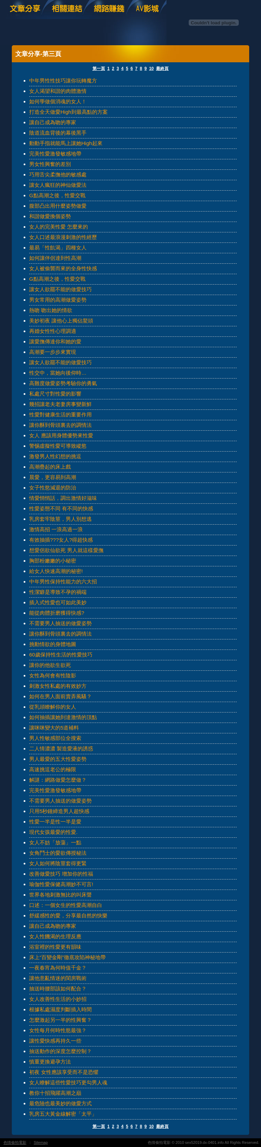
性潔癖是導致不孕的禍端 (58, 592)
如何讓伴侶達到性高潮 (55, 258)
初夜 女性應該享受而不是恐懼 (63, 1072)
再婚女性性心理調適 (52, 331)
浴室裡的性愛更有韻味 (55, 947)
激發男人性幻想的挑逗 (55, 456)
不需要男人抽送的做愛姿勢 (60, 623)
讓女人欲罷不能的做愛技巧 (60, 289)
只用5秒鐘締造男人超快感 (59, 811)
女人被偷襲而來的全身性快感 (63, 268)
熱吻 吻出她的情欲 (50, 310)
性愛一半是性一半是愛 (55, 822)
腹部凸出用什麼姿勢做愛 (58, 206)
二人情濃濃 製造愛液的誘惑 (61, 748)
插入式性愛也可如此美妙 (58, 602)
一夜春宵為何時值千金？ (58, 968)
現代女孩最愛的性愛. (53, 832)
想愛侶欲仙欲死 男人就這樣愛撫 (66, 550)
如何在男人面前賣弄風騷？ (60, 696)
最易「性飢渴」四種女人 (58, 247)
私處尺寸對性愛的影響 (55, 394)
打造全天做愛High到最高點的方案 (68, 112)
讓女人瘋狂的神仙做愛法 (58, 185)
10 (151, 68)
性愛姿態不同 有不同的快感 (61, 508)
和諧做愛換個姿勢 (50, 216)
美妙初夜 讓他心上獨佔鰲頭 (61, 321)
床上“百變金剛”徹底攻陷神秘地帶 (67, 957)
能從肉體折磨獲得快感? (56, 613)
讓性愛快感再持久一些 (55, 1041)
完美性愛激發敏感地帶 (55, 154)
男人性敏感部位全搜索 (55, 738)
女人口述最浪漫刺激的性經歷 (63, 237)
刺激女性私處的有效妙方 (58, 686)
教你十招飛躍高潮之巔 (55, 1093)
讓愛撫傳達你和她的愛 (55, 341)
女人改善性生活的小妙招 (58, 999)
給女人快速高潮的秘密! (56, 571)
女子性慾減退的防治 (52, 488)
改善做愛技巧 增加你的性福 (61, 874)
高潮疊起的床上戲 (50, 467)
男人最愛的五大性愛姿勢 (58, 759)
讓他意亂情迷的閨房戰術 (58, 978)
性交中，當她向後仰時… (58, 373)
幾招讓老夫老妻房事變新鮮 (60, 404)
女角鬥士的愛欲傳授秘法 (58, 853)
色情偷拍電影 (14, 1142)
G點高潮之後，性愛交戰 (57, 195)
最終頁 (162, 68)
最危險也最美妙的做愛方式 (60, 1103)
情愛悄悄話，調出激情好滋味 (63, 498)
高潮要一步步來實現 (52, 352)
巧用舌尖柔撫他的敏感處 (58, 174)
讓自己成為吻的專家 (52, 122)
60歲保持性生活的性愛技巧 (60, 655)
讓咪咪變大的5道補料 (54, 728)
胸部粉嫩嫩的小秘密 (52, 561)
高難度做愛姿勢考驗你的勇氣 (63, 383)
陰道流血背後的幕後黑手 (58, 133)
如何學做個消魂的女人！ (58, 101)
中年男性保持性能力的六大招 (63, 581)
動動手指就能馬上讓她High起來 (66, 143)
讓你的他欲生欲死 (50, 665)
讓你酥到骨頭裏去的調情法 (60, 425)
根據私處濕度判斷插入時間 (60, 1009)
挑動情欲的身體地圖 (52, 644)
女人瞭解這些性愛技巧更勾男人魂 (68, 1082)
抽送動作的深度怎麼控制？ (60, 1051)
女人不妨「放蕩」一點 (55, 842)
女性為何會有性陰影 (52, 675)
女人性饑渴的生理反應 (55, 936)
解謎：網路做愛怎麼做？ (58, 780)
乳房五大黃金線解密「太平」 (63, 1114)
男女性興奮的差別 (50, 164)
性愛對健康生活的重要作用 (60, 414)
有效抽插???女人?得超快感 (61, 540)
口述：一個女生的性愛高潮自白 (65, 905)
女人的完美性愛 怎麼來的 (58, 227)
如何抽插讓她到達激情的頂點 (63, 717)
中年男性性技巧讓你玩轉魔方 (63, 80)
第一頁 (98, 68)
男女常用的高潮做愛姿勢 (58, 300)
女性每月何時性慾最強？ (58, 1030)
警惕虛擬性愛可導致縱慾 (58, 446)
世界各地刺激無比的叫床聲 (60, 895)
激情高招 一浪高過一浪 (56, 529)
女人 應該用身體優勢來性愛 (61, 435)
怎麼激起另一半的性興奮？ (60, 1020)
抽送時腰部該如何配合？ (58, 988)
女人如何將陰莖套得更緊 (58, 863)
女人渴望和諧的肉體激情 (58, 91)
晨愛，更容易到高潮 (52, 477)
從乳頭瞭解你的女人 (52, 707)
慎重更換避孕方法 (50, 1062)
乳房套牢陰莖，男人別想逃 (60, 519)
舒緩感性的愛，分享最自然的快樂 (68, 915)
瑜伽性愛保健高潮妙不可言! (61, 884)
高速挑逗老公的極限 (52, 769)
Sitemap (41, 1142)
